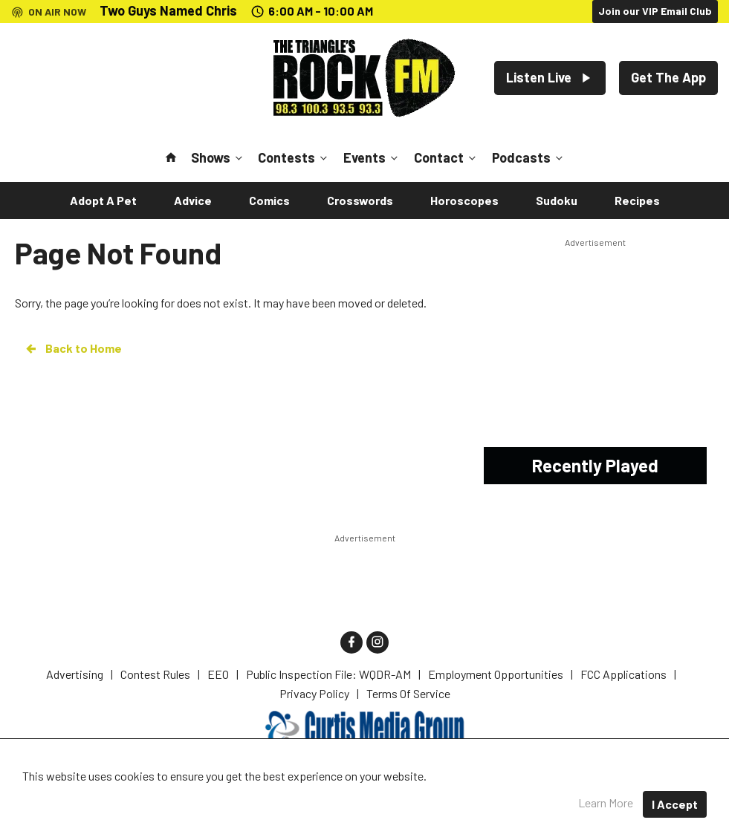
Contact (446, 157)
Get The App (668, 77)
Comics (269, 200)
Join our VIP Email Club (655, 10)
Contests (294, 157)
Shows (218, 157)
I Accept (675, 804)
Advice (193, 200)
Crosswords (360, 200)
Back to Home (73, 348)
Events (372, 157)
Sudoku (556, 200)
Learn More (605, 802)
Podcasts (529, 157)
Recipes (637, 200)
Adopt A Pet (103, 200)
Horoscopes (464, 200)
